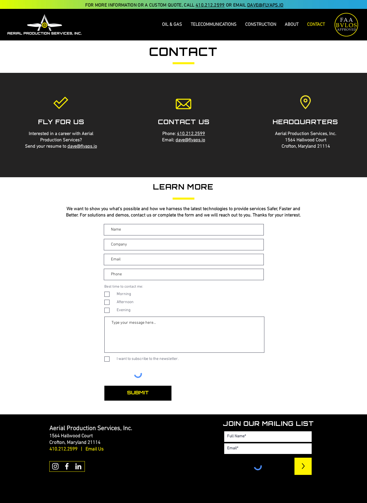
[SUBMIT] (137, 393)
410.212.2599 (210, 5)
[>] (303, 466)
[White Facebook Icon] (67, 466)
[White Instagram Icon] (55, 466)
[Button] (103, 497)
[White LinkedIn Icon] (78, 466)
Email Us (94, 449)
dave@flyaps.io (82, 146)
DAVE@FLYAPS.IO (265, 5)
